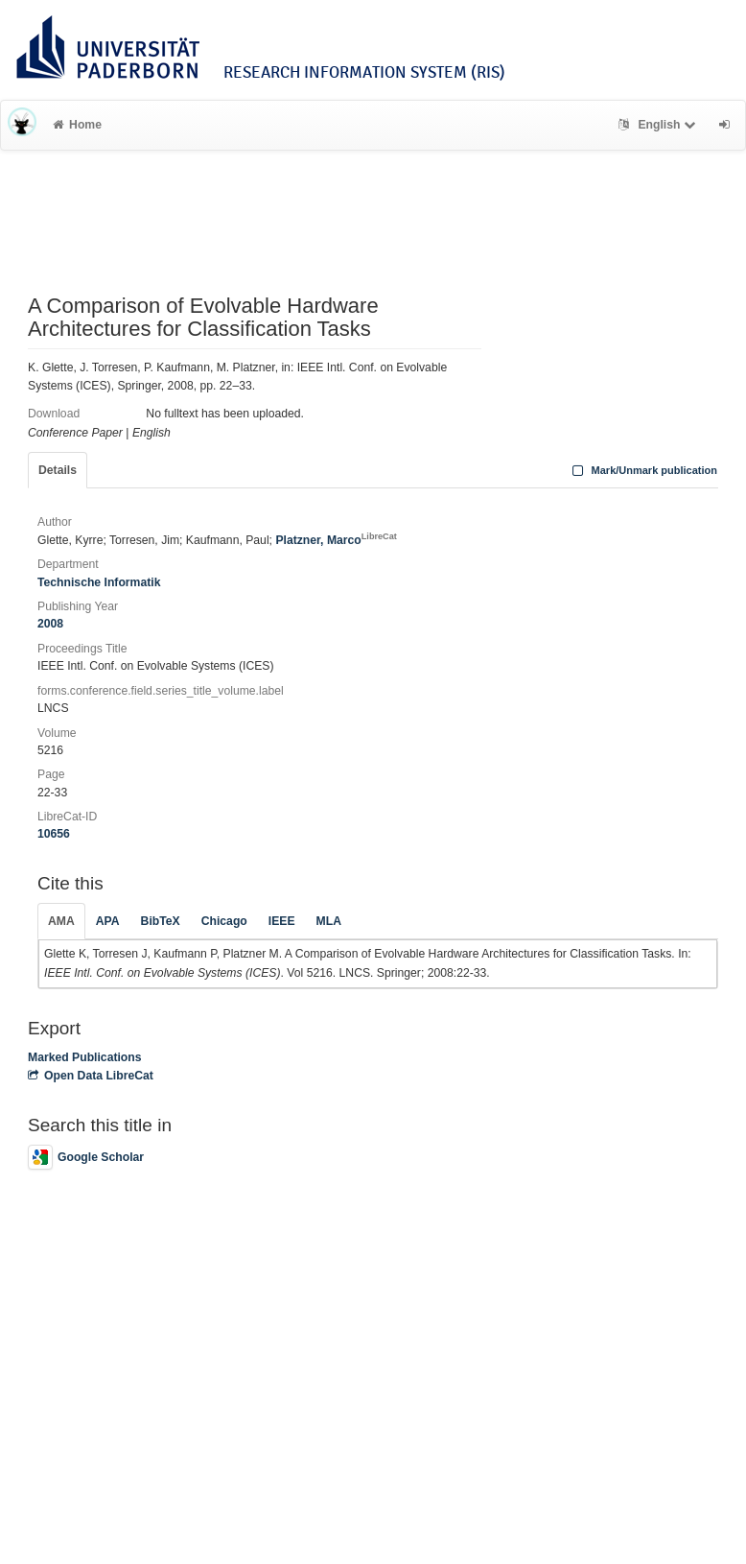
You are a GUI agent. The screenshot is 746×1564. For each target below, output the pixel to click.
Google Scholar (86, 1157)
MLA (328, 921)
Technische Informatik (98, 582)
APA (108, 921)
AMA (61, 921)
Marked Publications (85, 1057)
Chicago (224, 921)
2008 (50, 623)
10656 (53, 834)
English (659, 124)
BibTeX (160, 921)
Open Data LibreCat (90, 1075)
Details (57, 470)
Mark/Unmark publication (643, 470)
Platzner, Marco (335, 540)
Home (77, 124)
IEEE (281, 921)
